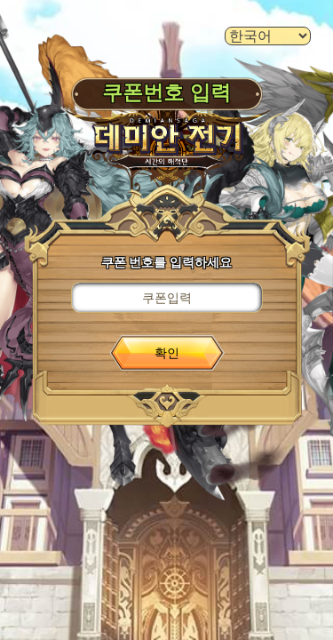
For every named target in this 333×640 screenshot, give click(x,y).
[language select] (268, 36)
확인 (167, 353)
